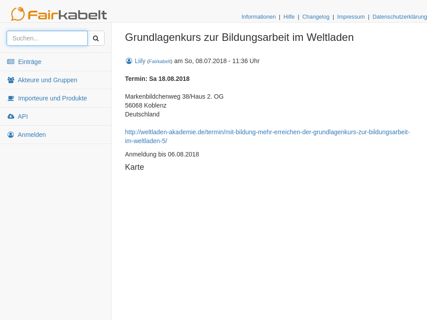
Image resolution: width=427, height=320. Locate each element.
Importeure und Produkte (47, 98)
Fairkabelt (160, 61)
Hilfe (288, 17)
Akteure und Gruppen (42, 80)
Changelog (316, 17)
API (17, 116)
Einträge (24, 61)
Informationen (259, 17)
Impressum (351, 17)
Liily (135, 60)
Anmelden (26, 134)
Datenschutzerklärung (399, 17)
